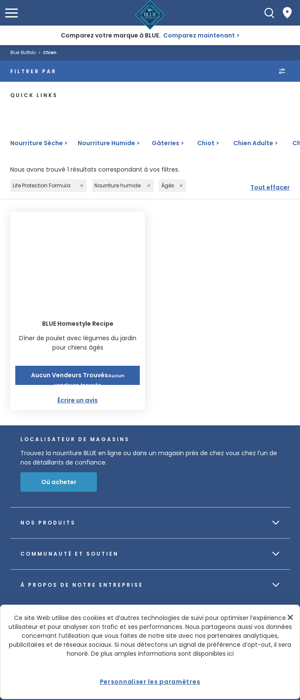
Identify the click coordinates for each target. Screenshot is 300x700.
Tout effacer (270, 187)
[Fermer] (290, 617)
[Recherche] (269, 12)
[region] (150, 652)
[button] (11, 13)
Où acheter (58, 482)
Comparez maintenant (199, 35)
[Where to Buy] (287, 12)
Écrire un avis (77, 400)
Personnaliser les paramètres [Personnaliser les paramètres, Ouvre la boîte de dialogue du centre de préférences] (150, 681)
